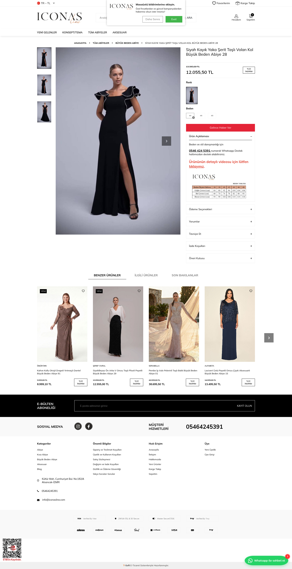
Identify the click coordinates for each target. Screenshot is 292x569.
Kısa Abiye (42, 454)
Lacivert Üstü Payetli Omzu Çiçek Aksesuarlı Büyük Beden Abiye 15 (227, 372)
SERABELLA (154, 366)
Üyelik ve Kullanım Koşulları (107, 454)
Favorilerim (221, 3)
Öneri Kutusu (220, 258)
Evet (174, 19)
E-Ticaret (135, 565)
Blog (39, 469)
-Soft (127, 565)
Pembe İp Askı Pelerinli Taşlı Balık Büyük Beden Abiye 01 (173, 372)
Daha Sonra (152, 19)
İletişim (152, 454)
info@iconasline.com (53, 499)
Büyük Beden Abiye (127, 43)
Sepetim (153, 473)
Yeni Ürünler (155, 464)
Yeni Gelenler (47, 32)
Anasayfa (80, 43)
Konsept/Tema (72, 32)
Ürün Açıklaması (220, 136)
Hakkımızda (155, 459)
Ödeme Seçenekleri (220, 209)
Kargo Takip (245, 3)
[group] (118, 141)
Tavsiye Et (220, 234)
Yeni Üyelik (210, 449)
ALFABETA (209, 366)
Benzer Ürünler (107, 275)
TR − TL (46, 3)
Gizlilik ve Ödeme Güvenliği (107, 469)
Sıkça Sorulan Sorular (104, 473)
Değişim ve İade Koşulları (106, 464)
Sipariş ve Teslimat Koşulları (107, 449)
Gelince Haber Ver (220, 127)
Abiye (40, 449)
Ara (187, 17)
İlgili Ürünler (146, 275)
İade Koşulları (220, 246)
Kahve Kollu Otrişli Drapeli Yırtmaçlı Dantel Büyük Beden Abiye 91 (59, 372)
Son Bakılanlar (185, 275)
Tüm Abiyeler (97, 32)
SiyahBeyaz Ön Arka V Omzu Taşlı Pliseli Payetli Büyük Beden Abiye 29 (117, 372)
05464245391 (204, 426)
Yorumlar (220, 221)
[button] (166, 141)
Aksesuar (120, 32)
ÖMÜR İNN (42, 366)
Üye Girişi (209, 454)
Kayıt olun (244, 405)
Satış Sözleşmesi (101, 459)
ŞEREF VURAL (99, 366)
